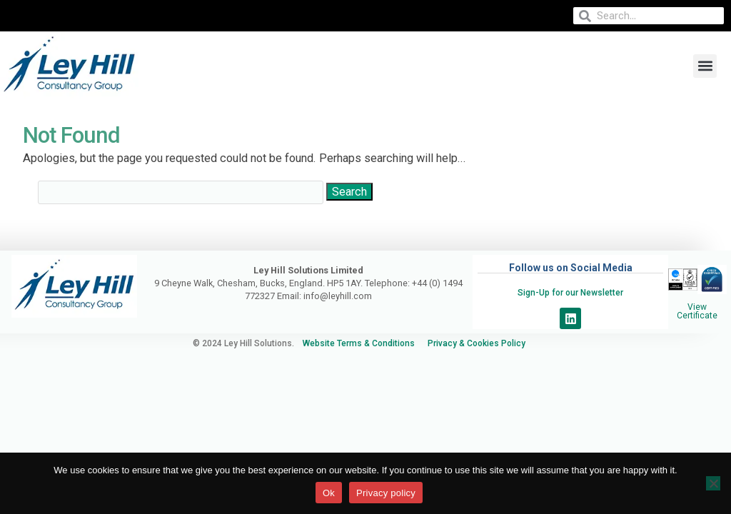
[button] (705, 66)
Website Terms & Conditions (360, 343)
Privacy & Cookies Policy (483, 343)
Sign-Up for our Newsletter (570, 293)
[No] (713, 483)
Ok (329, 493)
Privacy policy (385, 493)
